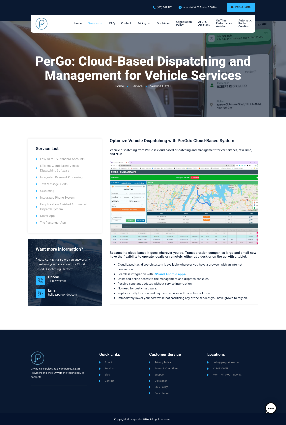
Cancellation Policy (178, 24)
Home (61, 23)
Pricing (133, 23)
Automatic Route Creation (244, 23)
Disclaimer (154, 23)
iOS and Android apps (169, 274)
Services (79, 23)
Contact (114, 23)
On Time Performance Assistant (221, 23)
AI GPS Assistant (199, 24)
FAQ (98, 23)
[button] (273, 412)
